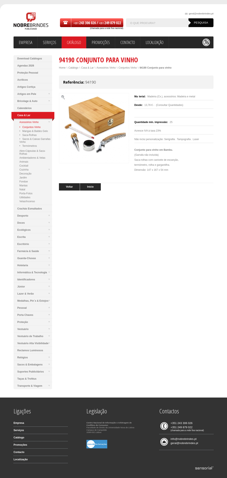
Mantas (23, 185)
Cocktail (23, 165)
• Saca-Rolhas (28, 135)
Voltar (69, 186)
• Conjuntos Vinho (30, 127)
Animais (23, 161)
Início (90, 186)
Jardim (23, 177)
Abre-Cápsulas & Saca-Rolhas (32, 152)
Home (62, 67)
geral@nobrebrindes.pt (199, 14)
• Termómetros (28, 145)
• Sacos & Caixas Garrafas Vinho (34, 140)
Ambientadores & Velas (32, 157)
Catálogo (73, 67)
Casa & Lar (87, 67)
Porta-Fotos (25, 193)
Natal (22, 189)
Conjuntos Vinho (127, 67)
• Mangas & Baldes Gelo (33, 131)
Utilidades (24, 197)
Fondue (23, 181)
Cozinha (34, 169)
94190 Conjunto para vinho (155, 67)
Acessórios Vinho (34, 122)
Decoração (25, 173)
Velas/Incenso (27, 201)
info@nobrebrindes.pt (184, 438)
